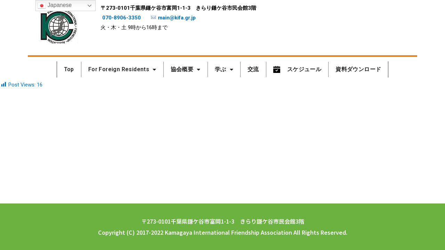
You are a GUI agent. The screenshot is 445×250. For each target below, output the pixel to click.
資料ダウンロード (358, 69)
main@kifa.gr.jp (173, 18)
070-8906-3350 (121, 18)
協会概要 (186, 69)
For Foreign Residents (122, 69)
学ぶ (224, 69)
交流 (253, 69)
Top (69, 69)
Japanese (55, 5)
